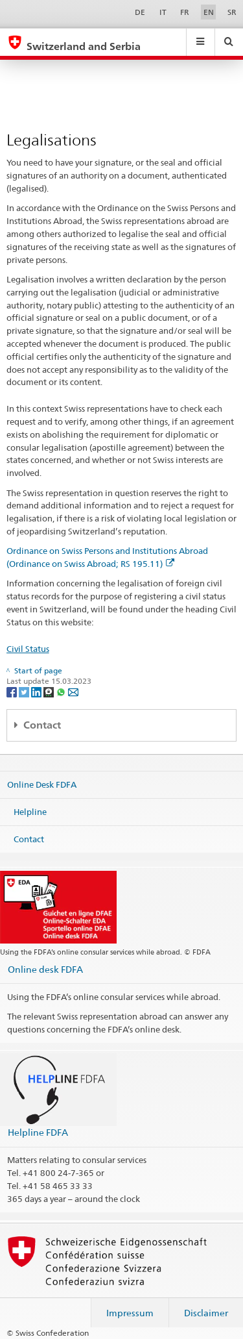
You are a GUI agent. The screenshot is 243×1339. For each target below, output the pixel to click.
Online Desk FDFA (41, 784)
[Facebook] (12, 691)
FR (184, 12)
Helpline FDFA (38, 1132)
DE (140, 12)
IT (163, 12)
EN (208, 12)
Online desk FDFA (45, 969)
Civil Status (27, 649)
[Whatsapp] (62, 691)
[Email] (73, 691)
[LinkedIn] (37, 691)
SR (232, 12)
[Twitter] (25, 691)
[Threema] (49, 691)
